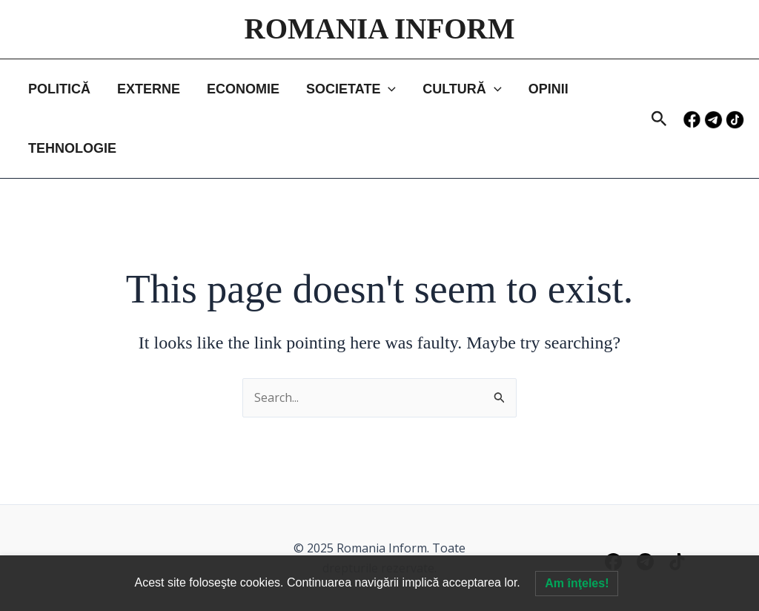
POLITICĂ (59, 89)
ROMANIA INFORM (379, 28)
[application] (388, 89)
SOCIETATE (351, 89)
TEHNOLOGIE (72, 148)
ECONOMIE (243, 89)
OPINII (548, 89)
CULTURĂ (461, 89)
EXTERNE (148, 89)
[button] (659, 120)
